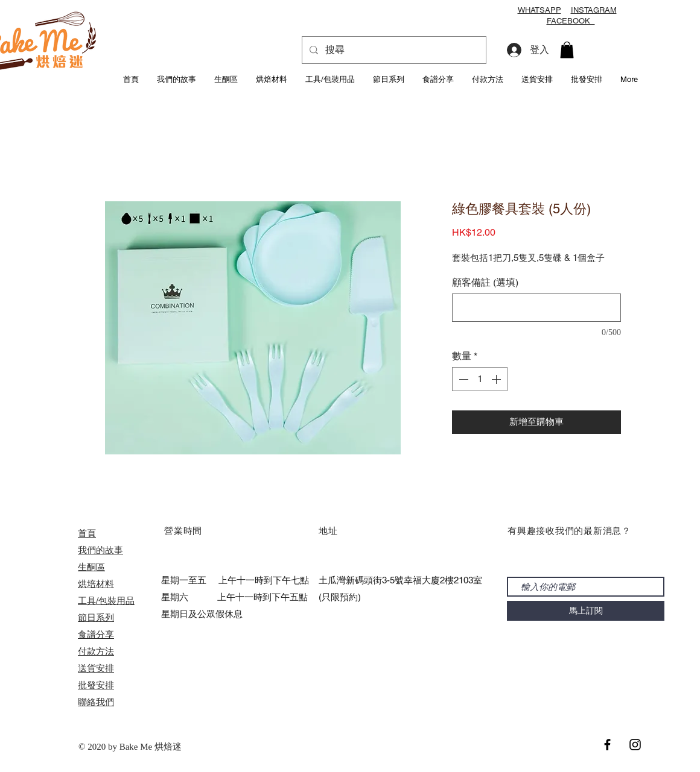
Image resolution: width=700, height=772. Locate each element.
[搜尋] (392, 50)
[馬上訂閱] (585, 611)
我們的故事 (100, 550)
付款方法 (96, 651)
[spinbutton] (480, 379)
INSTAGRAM (594, 9)
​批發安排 (96, 685)
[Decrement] (462, 379)
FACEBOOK (571, 20)
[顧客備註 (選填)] (536, 307)
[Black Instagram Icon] (635, 744)
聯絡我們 (96, 702)
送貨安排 (96, 668)
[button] (567, 50)
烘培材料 (96, 584)
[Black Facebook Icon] (607, 744)
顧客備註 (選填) (485, 282)
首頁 (87, 533)
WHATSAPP (539, 9)
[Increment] (497, 379)
